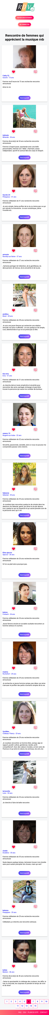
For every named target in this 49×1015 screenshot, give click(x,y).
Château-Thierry (8, 733)
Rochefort (6, 674)
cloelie (5, 851)
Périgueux (6, 197)
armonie (6, 254)
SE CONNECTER (24, 24)
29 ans (13, 674)
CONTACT (43, 1012)
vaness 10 (6, 433)
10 (46, 1001)
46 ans (11, 972)
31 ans (9, 376)
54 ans (12, 137)
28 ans (10, 316)
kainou (5, 612)
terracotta (6, 791)
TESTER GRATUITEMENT (24, 17)
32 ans (18, 435)
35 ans (12, 495)
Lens (4, 793)
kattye (5, 970)
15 (35, 1006)
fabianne (6, 493)
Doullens (6, 853)
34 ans (12, 614)
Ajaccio (5, 555)
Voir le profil (24, 98)
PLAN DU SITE (33, 1012)
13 (26, 1006)
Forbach (6, 614)
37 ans (19, 256)
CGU (24, 1012)
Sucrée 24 (6, 195)
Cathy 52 (6, 76)
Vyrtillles (6, 732)
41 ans (13, 197)
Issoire (5, 78)
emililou (6, 314)
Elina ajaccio (7, 553)
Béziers (5, 972)
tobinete (6, 135)
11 (18, 1006)
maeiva (5, 672)
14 (31, 1006)
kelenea (5, 910)
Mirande (6, 137)
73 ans (11, 78)
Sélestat (6, 495)
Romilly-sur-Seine (9, 256)
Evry (4, 376)
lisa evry (6, 374)
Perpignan (6, 912)
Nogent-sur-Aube (9, 435)
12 (22, 1006)
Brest (4, 316)
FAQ (19, 1012)
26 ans (11, 555)
